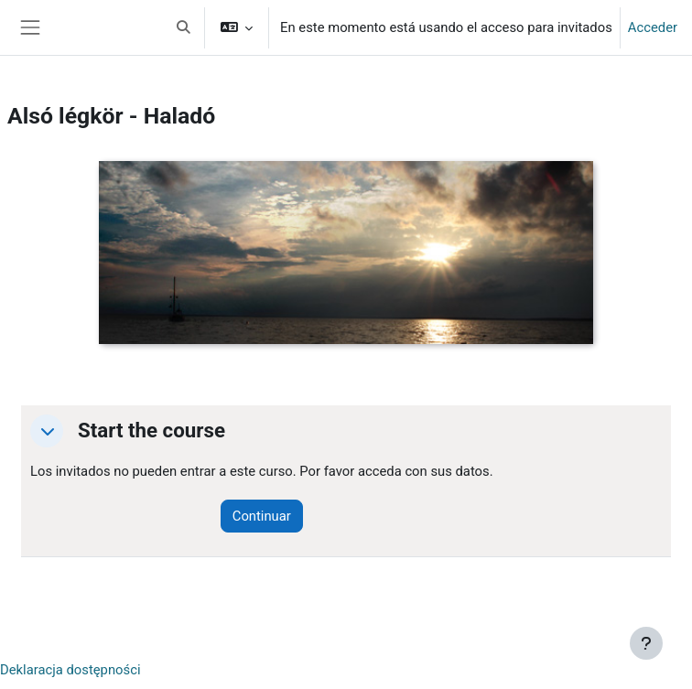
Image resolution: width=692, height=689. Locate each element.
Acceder (652, 27)
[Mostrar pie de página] (646, 643)
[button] (183, 27)
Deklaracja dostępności (70, 670)
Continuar (261, 516)
